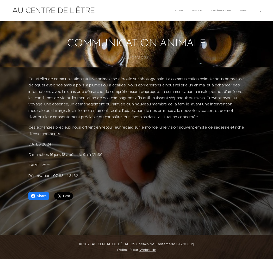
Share (38, 196)
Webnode (147, 250)
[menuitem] (198, 10)
